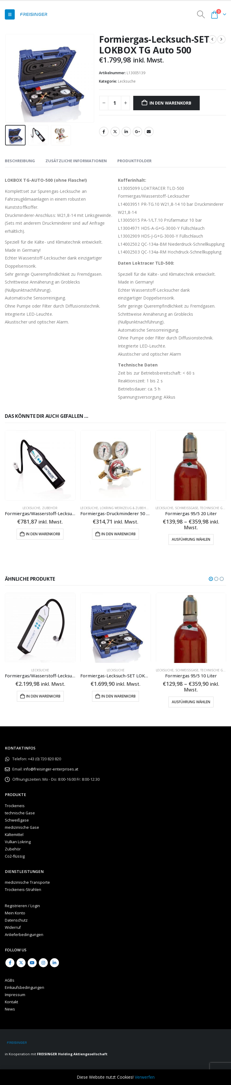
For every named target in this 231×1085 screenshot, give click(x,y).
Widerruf (13, 927)
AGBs (9, 980)
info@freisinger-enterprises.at (50, 769)
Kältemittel (14, 834)
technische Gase (214, 508)
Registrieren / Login (22, 905)
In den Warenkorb (170, 103)
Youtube (32, 962)
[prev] (212, 39)
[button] (10, 14)
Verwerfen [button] (145, 1077)
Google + (137, 131)
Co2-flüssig (15, 856)
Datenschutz (16, 920)
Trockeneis (15, 805)
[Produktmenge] (114, 103)
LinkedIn (126, 131)
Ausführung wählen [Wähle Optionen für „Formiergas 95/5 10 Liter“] (191, 702)
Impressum (15, 994)
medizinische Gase (22, 827)
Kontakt (11, 1001)
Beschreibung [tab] (20, 160)
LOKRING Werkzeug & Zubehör (125, 508)
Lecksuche (127, 81)
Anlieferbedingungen (24, 934)
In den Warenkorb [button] (43, 533)
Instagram (43, 962)
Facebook (104, 131)
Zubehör (49, 508)
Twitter (115, 131)
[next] (221, 39)
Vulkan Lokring (18, 841)
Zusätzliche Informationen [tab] (76, 160)
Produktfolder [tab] (134, 160)
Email (149, 131)
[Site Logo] (33, 14)
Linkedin (54, 962)
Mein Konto (15, 913)
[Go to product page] (40, 465)
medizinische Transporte (27, 882)
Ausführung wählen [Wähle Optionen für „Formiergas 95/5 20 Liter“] (191, 539)
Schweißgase (186, 508)
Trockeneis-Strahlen (23, 889)
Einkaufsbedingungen (24, 987)
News (10, 1009)
